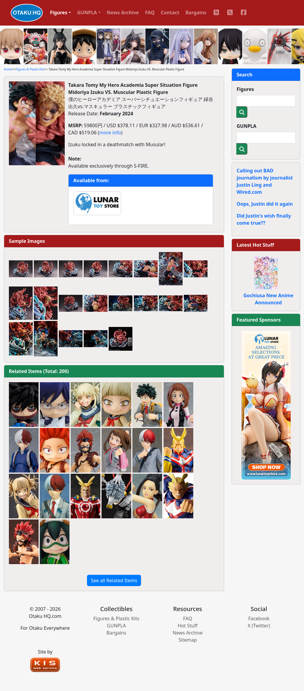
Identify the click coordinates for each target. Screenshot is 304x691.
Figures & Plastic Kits (30, 69)
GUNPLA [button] (87, 12)
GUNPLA (246, 126)
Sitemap (187, 640)
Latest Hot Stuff (255, 245)
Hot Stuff (188, 625)
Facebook (259, 618)
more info (110, 132)
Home (8, 69)
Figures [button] (58, 12)
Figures (245, 89)
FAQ (150, 12)
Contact (170, 12)
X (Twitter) (259, 625)
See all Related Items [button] (114, 580)
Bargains (196, 12)
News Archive (123, 12)
